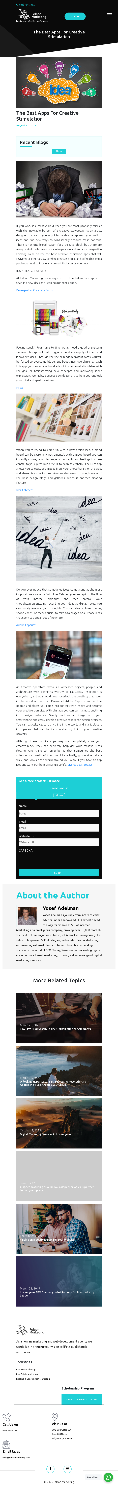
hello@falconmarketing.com (16, 1457)
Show (59, 151)
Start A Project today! (81, 1399)
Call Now (59, 795)
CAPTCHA (26, 850)
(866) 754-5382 (25, 4)
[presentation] (44, 859)
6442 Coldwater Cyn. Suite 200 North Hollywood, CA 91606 (62, 1434)
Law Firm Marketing (26, 1369)
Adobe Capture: (26, 625)
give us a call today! (80, 764)
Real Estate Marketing (27, 1374)
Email (22, 821)
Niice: (19, 387)
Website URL (27, 836)
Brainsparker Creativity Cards (34, 290)
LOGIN (75, 16)
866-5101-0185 (59, 788)
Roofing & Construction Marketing (33, 1379)
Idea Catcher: (24, 490)
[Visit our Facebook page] (50, 1469)
